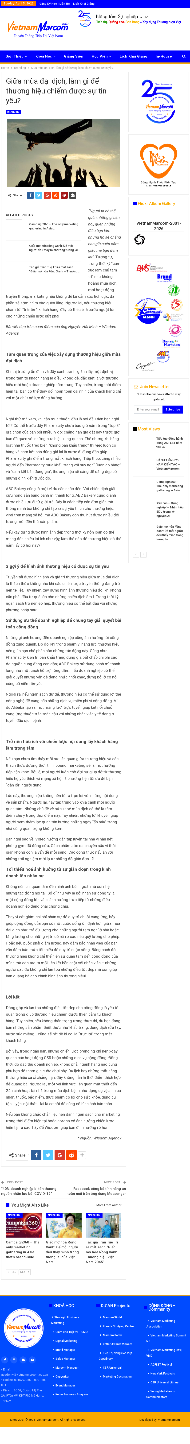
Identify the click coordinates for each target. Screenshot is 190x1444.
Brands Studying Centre (118, 1326)
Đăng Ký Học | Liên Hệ (55, 3)
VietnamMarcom (169, 1419)
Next (24, 1272)
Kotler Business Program (71, 1394)
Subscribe (173, 409)
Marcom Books (113, 1335)
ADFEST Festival (161, 1364)
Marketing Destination (117, 1376)
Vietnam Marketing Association (160, 1323)
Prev (12, 1272)
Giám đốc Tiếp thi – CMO (71, 1332)
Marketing (14, 1215)
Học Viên (100, 56)
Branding (13, 112)
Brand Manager (65, 1349)
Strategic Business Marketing (65, 1320)
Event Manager (65, 1385)
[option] (158, 490)
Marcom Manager (67, 1367)
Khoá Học (44, 56)
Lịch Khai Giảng (84, 3)
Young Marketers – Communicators (160, 1394)
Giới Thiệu (14, 56)
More (160, 56)
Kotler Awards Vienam (117, 1344)
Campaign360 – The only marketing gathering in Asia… (169, 486)
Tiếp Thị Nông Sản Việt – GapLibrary (117, 1355)
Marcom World (112, 1317)
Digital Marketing (66, 1341)
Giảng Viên (73, 56)
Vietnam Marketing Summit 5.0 (166, 1338)
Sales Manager (65, 1358)
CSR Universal (112, 1367)
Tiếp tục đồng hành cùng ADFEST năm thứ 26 (169, 443)
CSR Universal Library (164, 1382)
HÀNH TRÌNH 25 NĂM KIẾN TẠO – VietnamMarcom (168, 464)
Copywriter (62, 1376)
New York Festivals (162, 1373)
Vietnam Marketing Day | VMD (164, 1352)
